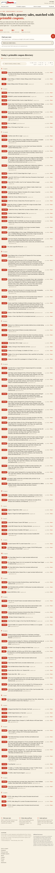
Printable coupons (21, 6)
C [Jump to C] (34, 62)
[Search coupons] (14, 63)
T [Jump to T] (42, 64)
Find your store (4, 6)
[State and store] (27, 43)
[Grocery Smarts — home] (8, 2)
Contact (3, 857)
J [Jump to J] (45, 62)
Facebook (51, 6)
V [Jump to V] (45, 64)
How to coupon (37, 6)
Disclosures (3, 862)
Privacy (2, 859)
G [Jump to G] (40, 62)
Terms (2, 860)
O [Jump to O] (34, 64)
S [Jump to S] (40, 64)
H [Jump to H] (42, 62)
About (2, 855)
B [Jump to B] (32, 62)
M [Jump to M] (50, 62)
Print (51, 72)
